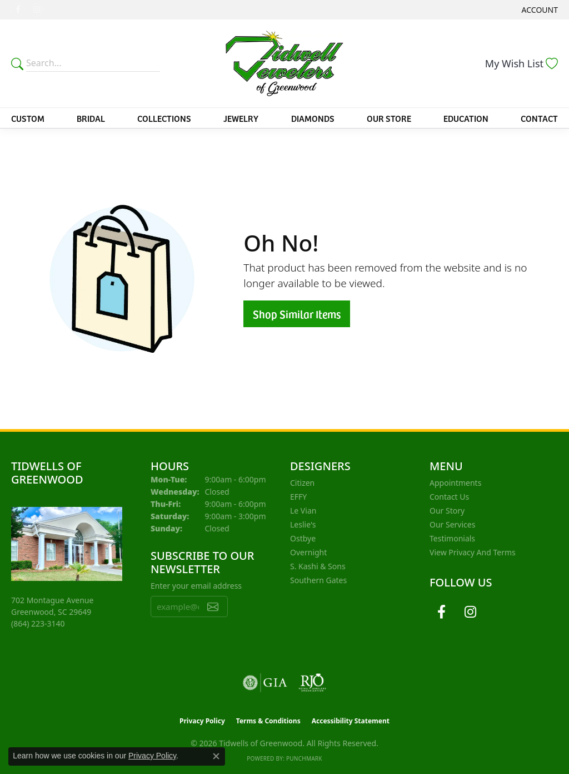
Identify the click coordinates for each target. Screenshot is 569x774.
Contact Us (449, 496)
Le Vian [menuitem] (303, 510)
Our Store (389, 118)
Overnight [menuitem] (308, 552)
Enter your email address (196, 585)
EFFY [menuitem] (298, 496)
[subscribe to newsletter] (212, 606)
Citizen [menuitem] (302, 482)
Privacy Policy (202, 721)
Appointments (455, 482)
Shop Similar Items (297, 314)
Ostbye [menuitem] (303, 538)
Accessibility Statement (351, 721)
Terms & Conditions (268, 721)
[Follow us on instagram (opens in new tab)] (36, 10)
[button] (539, 9)
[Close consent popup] (216, 756)
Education (465, 118)
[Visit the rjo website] (312, 683)
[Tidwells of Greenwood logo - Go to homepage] (284, 63)
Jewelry (240, 118)
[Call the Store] (38, 623)
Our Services (452, 524)
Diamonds (313, 118)
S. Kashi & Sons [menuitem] (318, 566)
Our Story (447, 510)
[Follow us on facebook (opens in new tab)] (17, 10)
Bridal (91, 118)
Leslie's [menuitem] (303, 524)
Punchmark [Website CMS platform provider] (304, 758)
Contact (539, 118)
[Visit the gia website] (265, 683)
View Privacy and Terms (473, 552)
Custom (27, 118)
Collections (164, 118)
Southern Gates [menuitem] (318, 580)
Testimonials (452, 538)
